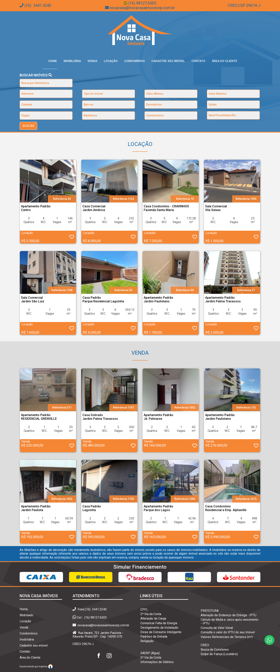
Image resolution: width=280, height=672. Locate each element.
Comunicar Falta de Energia (158, 623)
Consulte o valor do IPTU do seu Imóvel (228, 632)
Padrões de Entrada (153, 636)
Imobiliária (72, 61)
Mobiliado (26, 615)
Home (52, 61)
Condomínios (134, 61)
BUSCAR (28, 126)
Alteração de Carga (153, 618)
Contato (198, 61)
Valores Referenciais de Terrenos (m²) (227, 637)
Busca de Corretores (215, 649)
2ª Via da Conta (150, 614)
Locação (111, 61)
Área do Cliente (224, 61)
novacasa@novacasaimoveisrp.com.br (142, 8)
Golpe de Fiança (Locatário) (219, 654)
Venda (92, 61)
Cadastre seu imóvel (34, 645)
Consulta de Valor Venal (217, 628)
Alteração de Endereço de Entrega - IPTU (228, 615)
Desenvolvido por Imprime (36, 666)
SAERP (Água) (150, 653)
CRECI (205, 645)
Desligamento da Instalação (159, 627)
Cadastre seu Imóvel (168, 61)
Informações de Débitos (157, 662)
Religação (147, 641)
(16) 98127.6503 (141, 3)
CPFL (144, 609)
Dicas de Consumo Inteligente (160, 632)
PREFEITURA (210, 611)
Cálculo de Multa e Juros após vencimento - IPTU (229, 621)
